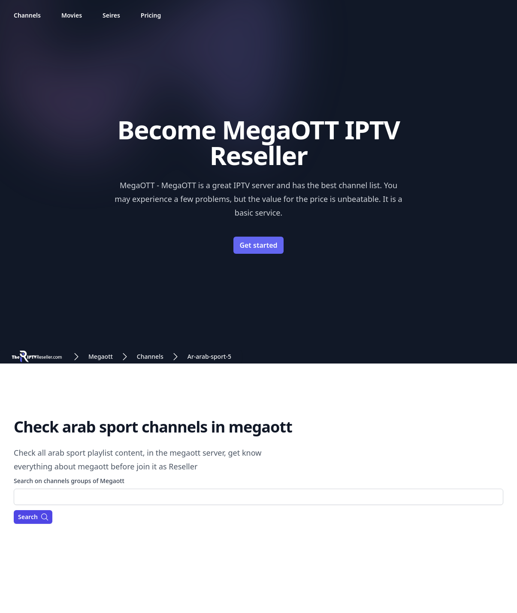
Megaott (100, 356)
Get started (258, 245)
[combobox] (258, 497)
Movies (71, 15)
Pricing (151, 15)
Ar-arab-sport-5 (209, 356)
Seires (111, 15)
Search (33, 517)
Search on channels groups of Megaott (69, 481)
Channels (27, 15)
